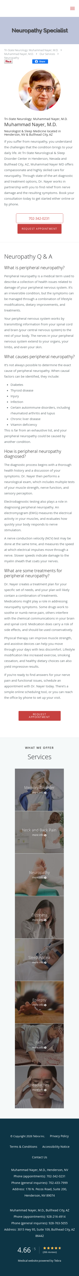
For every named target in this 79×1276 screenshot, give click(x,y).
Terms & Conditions (23, 1147)
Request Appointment (39, 229)
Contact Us (39, 1157)
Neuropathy (11, 58)
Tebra (57, 1260)
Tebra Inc (38, 1136)
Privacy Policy (59, 1136)
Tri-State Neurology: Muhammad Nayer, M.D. (31, 50)
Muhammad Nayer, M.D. (18, 54)
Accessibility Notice (56, 1147)
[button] (72, 8)
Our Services (47, 54)
